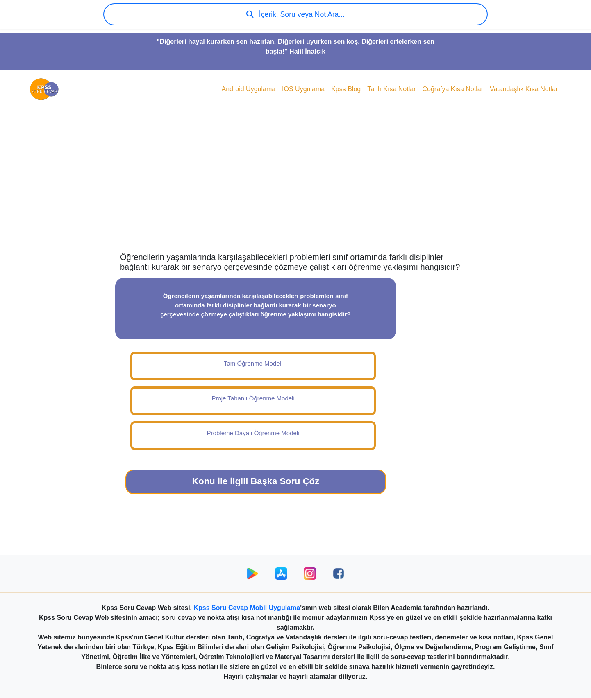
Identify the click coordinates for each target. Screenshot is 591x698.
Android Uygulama (248, 89)
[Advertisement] (295, 186)
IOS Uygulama (303, 89)
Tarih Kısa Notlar (391, 89)
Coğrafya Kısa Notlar (452, 89)
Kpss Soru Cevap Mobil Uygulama (247, 607)
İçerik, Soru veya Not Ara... (295, 14)
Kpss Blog (346, 89)
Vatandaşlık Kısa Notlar (524, 89)
